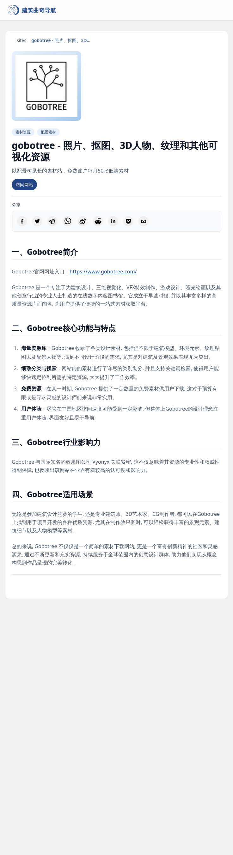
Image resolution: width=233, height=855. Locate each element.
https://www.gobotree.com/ (103, 271)
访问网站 (24, 184)
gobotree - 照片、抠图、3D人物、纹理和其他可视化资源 (63, 40)
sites (21, 40)
